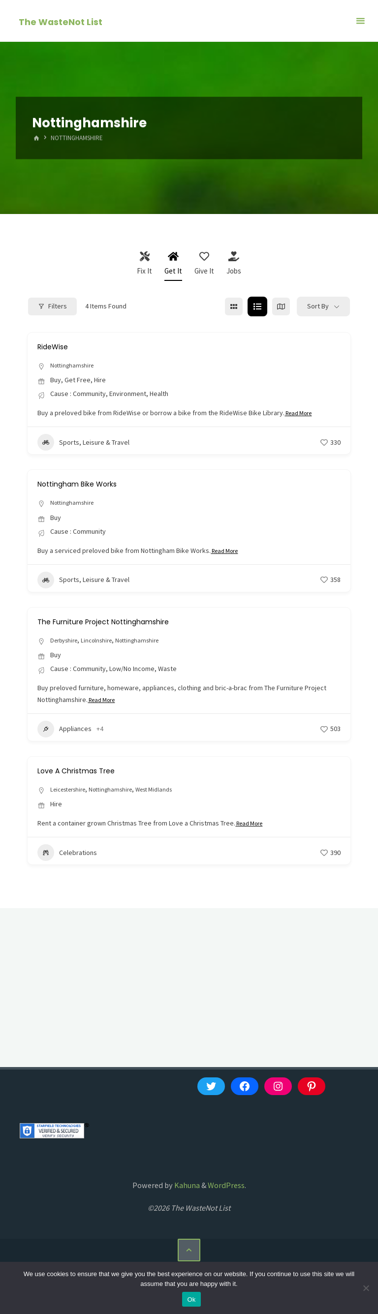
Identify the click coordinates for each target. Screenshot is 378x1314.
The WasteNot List (61, 21)
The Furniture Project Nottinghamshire (120, 622)
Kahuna (186, 1188)
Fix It (144, 263)
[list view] (257, 306)
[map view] (281, 306)
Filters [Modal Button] (52, 306)
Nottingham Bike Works (88, 484)
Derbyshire (66, 641)
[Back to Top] (189, 1253)
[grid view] (234, 306)
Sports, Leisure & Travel (83, 443)
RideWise (57, 346)
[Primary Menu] (360, 21)
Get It (173, 263)
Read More (301, 414)
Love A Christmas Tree (86, 772)
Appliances (64, 731)
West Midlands (170, 791)
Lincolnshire (103, 641)
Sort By (318, 306)
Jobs (233, 263)
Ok (191, 1299)
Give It (204, 263)
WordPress (226, 1188)
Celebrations (67, 855)
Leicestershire (71, 791)
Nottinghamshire (74, 365)
